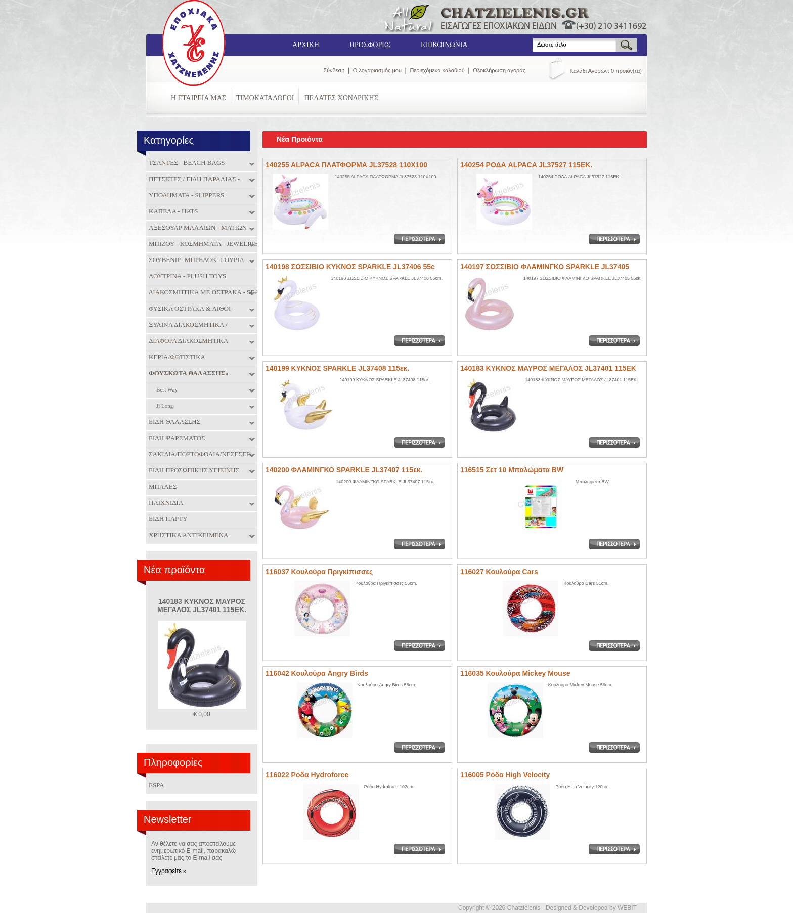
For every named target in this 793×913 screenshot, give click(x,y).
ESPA (156, 785)
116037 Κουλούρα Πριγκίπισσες (319, 572)
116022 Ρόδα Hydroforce (307, 775)
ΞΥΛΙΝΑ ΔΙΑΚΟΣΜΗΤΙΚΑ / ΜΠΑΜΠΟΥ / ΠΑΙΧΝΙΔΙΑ (187, 325)
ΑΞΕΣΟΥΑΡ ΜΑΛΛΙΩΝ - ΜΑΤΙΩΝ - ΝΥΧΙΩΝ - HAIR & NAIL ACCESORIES (202, 228)
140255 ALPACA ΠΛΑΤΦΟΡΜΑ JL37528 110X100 (346, 165)
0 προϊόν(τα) (626, 71)
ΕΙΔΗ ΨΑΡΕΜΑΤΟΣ (175, 438)
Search (533, 38)
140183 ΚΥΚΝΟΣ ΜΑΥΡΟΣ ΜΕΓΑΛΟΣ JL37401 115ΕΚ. (201, 605)
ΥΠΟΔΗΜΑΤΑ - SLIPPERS (185, 195)
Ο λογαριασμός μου (377, 70)
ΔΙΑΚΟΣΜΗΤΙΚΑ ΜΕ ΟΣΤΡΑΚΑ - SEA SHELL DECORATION (202, 293)
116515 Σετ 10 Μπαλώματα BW (511, 470)
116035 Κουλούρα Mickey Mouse (515, 673)
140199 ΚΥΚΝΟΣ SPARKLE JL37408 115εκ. (337, 368)
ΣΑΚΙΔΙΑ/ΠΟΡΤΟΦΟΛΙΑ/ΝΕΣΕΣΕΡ (198, 454)
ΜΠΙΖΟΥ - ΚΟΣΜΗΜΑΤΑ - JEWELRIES (203, 244)
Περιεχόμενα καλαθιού (437, 70)
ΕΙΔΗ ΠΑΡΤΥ (167, 519)
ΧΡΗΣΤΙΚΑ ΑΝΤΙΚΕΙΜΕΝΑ (187, 535)
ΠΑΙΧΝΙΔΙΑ (164, 503)
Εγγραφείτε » (169, 871)
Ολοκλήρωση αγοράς (499, 70)
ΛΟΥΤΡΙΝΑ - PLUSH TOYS (186, 276)
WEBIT (627, 907)
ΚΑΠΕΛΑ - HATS (172, 211)
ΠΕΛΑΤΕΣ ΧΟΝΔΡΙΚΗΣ (341, 98)
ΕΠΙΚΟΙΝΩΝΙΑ (444, 45)
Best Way (166, 390)
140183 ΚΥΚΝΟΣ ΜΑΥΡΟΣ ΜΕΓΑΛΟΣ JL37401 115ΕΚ (548, 368)
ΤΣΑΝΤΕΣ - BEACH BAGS (185, 163)
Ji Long (163, 406)
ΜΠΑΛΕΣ (161, 487)
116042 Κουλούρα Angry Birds (317, 673)
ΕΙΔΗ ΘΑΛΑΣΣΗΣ (173, 422)
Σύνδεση (333, 70)
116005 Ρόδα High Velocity (505, 775)
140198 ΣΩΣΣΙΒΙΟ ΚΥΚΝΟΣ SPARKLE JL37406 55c (350, 267)
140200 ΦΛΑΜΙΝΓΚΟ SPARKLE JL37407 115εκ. (344, 470)
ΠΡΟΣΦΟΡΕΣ (369, 45)
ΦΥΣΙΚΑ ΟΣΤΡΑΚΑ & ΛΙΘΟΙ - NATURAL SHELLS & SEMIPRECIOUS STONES (202, 309)
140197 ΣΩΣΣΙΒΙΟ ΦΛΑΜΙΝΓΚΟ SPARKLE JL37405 (544, 267)
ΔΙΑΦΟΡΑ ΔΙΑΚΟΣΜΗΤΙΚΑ (187, 341)
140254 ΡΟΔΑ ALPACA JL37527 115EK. (526, 165)
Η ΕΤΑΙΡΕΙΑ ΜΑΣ (198, 98)
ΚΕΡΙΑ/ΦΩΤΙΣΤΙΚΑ (175, 357)
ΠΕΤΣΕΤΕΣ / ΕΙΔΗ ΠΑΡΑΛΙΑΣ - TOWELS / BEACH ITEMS (193, 180)
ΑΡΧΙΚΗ (305, 45)
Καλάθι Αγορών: (589, 71)
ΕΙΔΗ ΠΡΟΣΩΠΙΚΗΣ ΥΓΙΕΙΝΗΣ (192, 470)
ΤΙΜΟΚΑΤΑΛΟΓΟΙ (265, 98)
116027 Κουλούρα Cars (499, 572)
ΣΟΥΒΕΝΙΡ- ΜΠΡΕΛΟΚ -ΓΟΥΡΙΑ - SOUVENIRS (197, 261)
